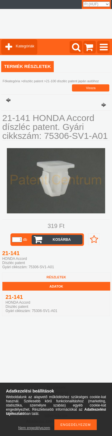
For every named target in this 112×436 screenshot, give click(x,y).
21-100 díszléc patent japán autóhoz (72, 81)
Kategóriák (25, 46)
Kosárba (62, 240)
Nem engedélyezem (34, 428)
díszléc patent (33, 81)
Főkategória (11, 81)
